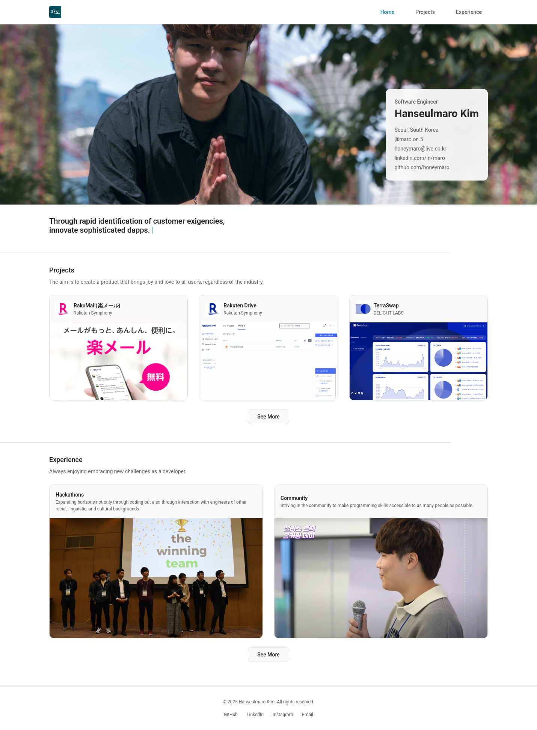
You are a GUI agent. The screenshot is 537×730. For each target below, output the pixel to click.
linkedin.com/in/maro (420, 158)
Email (307, 714)
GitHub (231, 714)
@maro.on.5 (409, 139)
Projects (425, 12)
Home (387, 12)
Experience (469, 12)
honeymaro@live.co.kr (420, 149)
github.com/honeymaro (422, 167)
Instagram (283, 714)
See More (268, 417)
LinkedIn (255, 714)
